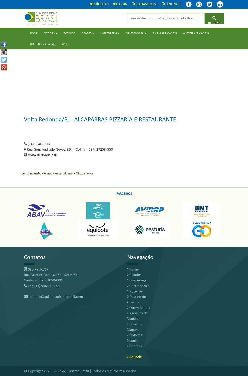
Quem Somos (138, 308)
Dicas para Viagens (165, 33)
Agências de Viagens (196, 33)
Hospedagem (138, 280)
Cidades (134, 275)
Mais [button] (65, 44)
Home (33, 33)
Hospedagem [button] (110, 33)
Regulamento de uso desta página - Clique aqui (57, 173)
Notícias (134, 335)
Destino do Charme (42, 44)
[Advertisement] (124, 79)
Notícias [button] (50, 33)
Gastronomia (138, 286)
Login (132, 341)
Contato (134, 346)
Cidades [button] (87, 33)
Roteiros (69, 33)
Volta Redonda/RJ (47, 120)
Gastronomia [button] (136, 33)
